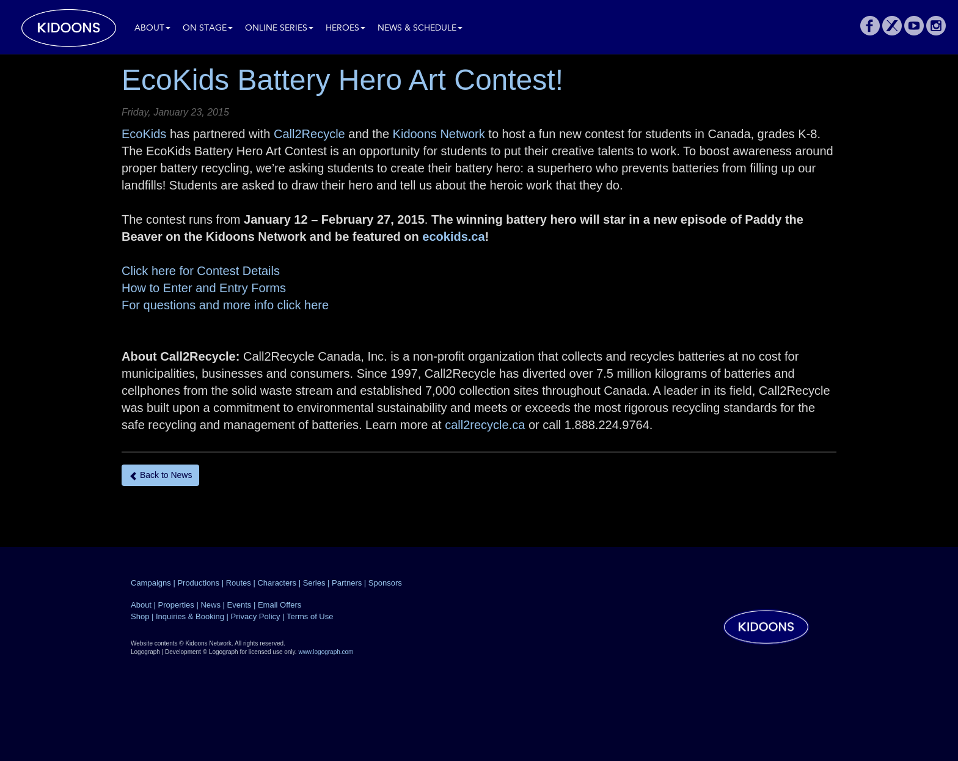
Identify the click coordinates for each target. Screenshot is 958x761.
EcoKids (144, 134)
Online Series (279, 28)
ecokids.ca (453, 236)
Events (239, 604)
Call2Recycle (309, 134)
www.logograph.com (325, 652)
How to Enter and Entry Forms (204, 288)
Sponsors (385, 582)
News (210, 604)
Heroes (345, 28)
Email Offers (279, 604)
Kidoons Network (439, 134)
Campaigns (151, 582)
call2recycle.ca (485, 425)
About (152, 28)
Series (314, 582)
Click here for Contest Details (201, 271)
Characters (276, 582)
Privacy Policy (255, 616)
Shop (140, 616)
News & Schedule (420, 28)
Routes (238, 582)
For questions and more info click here (225, 305)
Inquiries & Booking (190, 616)
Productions (198, 582)
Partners (347, 582)
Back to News (160, 475)
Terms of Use (310, 616)
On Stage (208, 28)
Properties (176, 604)
